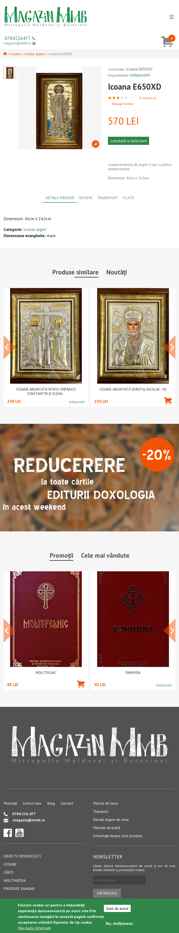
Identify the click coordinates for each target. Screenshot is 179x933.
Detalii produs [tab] (59, 197)
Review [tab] (85, 197)
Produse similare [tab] (75, 272)
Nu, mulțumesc (119, 924)
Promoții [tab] (61, 555)
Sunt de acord (117, 908)
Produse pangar (19, 888)
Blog (51, 803)
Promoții (10, 803)
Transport (101, 811)
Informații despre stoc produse (117, 835)
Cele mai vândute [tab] (105, 555)
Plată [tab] (128, 197)
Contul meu (32, 803)
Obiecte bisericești (22, 856)
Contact (67, 803)
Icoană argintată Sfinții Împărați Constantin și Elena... (46, 391)
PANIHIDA (133, 673)
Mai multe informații (34, 928)
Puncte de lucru (105, 803)
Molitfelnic (46, 673)
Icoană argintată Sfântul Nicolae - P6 (133, 389)
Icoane (15, 54)
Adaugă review (122, 104)
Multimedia (15, 880)
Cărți (9, 872)
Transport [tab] (107, 197)
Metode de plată (106, 827)
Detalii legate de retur (111, 819)
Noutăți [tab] (116, 272)
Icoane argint (34, 54)
